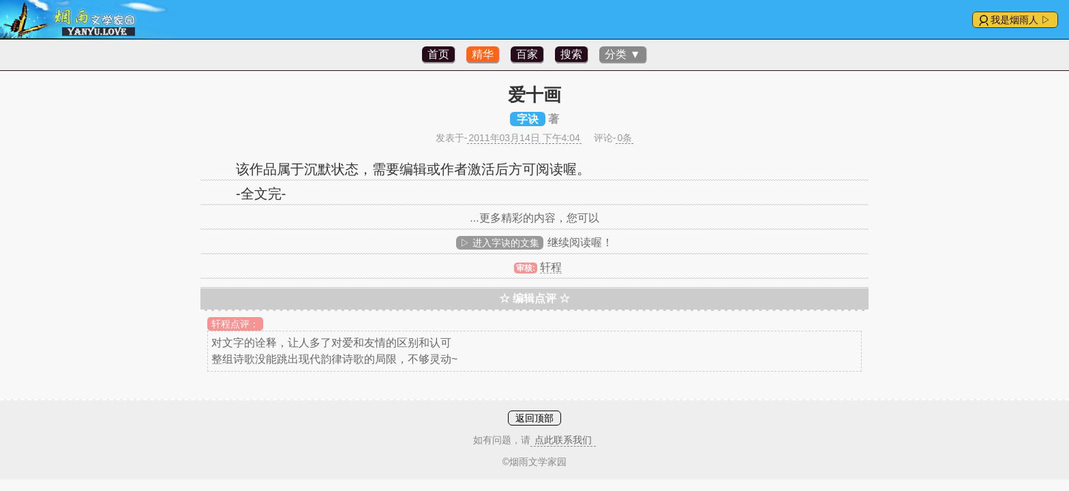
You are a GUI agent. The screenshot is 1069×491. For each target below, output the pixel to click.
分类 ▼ (622, 54)
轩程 (551, 267)
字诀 (528, 119)
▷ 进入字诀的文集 (499, 242)
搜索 (571, 54)
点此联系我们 (563, 439)
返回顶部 (534, 418)
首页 (438, 54)
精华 (483, 54)
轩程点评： (235, 323)
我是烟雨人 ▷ (1021, 19)
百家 (527, 54)
